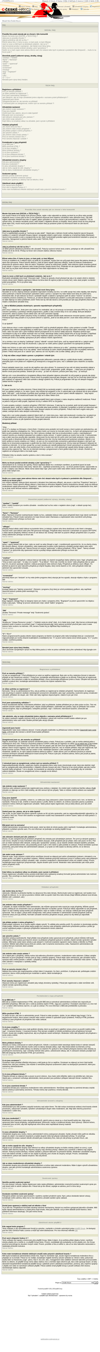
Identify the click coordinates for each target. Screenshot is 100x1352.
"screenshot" (7, 68)
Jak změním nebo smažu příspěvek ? (16, 129)
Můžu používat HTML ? (11, 146)
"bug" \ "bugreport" (9, 72)
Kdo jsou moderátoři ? (10, 164)
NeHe (92, 1)
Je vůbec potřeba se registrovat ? (14, 93)
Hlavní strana (24, 6)
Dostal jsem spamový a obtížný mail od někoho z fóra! (22, 180)
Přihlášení (73, 9)
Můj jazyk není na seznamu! (13, 115)
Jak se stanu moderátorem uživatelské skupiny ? (20, 170)
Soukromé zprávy (60, 9)
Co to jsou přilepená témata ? (13, 154)
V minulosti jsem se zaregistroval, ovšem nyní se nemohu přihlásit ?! (28, 103)
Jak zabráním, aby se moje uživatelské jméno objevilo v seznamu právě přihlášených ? (35, 97)
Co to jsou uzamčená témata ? (13, 156)
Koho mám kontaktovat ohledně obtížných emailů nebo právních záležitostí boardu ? (34, 189)
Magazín (45, 1)
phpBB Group (80, 1229)
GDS (86, 1)
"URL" (4, 76)
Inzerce (80, 1)
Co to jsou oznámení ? (10, 152)
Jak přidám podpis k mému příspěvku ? (17, 131)
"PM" (4, 74)
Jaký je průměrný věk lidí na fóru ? (15, 40)
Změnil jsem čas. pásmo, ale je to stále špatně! (20, 113)
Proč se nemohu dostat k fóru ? (14, 137)
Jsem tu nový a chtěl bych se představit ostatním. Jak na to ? (25, 44)
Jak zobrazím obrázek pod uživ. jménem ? (18, 117)
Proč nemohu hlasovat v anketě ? (15, 139)
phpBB (46, 1289)
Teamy (59, 1)
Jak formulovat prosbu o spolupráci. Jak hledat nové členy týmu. (26, 46)
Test (42, 6)
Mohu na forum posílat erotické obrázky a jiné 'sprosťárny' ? (24, 48)
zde (76, 1230)
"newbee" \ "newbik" (9, 58)
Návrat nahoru (7, 225)
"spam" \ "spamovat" (10, 64)
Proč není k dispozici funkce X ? (14, 187)
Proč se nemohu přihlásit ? (12, 91)
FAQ (35, 6)
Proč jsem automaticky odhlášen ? (15, 95)
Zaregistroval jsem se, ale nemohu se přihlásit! (19, 101)
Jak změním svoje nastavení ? (13, 109)
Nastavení (46, 9)
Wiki (66, 1)
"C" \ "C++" (6, 78)
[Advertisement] (50, 1318)
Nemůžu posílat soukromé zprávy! (15, 176)
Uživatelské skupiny (80, 6)
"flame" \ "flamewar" (9, 60)
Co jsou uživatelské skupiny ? (13, 166)
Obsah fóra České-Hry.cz (11, 21)
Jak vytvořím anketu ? (10, 133)
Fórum (52, 1)
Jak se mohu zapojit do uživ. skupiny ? (16, 168)
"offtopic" (5, 62)
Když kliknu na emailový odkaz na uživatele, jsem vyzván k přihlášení (28, 121)
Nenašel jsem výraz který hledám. (15, 80)
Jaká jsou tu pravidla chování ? (14, 38)
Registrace (95, 6)
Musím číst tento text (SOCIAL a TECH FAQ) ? (20, 36)
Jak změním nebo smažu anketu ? (15, 135)
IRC (97, 1)
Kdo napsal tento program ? (12, 185)
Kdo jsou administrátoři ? (11, 162)
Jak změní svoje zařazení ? (12, 119)
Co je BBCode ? (8, 144)
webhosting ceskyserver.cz (50, 1339)
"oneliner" (6, 66)
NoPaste (72, 1)
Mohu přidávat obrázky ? (11, 150)
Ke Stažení (34, 9)
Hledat (50, 6)
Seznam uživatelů (63, 6)
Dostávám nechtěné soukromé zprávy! (16, 178)
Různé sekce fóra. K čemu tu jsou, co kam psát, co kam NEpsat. (26, 42)
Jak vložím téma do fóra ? (12, 127)
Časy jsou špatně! (9, 111)
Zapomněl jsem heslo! (10, 99)
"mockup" (6, 70)
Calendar (85, 9)
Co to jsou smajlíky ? (10, 148)
